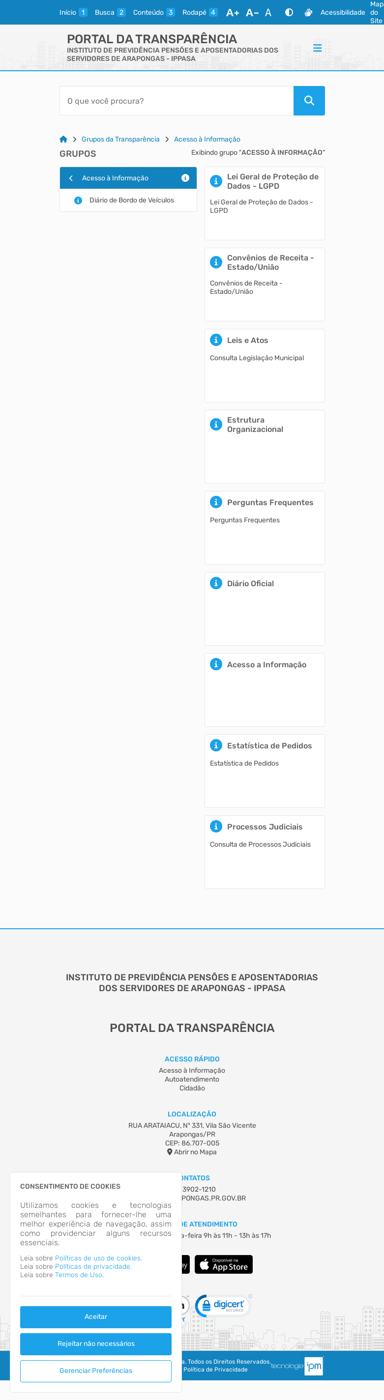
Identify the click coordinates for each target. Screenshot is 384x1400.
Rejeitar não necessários (96, 1344)
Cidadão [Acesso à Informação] (192, 1088)
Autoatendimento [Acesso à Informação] (192, 1079)
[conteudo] (154, 12)
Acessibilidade (343, 12)
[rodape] (200, 12)
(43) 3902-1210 (192, 1189)
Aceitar (96, 1317)
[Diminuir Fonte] (252, 12)
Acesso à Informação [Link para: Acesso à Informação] (207, 139)
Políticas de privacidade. (93, 1266)
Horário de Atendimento (192, 1224)
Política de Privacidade (215, 1369)
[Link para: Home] (63, 139)
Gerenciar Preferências (95, 1371)
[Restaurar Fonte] (271, 12)
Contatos (192, 1178)
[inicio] (73, 12)
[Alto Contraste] (289, 12)
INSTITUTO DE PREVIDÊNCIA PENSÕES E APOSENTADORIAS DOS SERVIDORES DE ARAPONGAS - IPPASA (172, 54)
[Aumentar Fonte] (232, 12)
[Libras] (308, 12)
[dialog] (96, 1282)
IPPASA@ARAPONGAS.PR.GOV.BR (192, 1198)
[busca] (110, 12)
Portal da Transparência (152, 39)
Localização (192, 1114)
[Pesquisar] (309, 100)
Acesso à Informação (192, 1070)
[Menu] (317, 48)
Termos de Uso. (79, 1275)
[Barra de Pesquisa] (176, 100)
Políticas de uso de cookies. (98, 1258)
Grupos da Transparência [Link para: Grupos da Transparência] (121, 139)
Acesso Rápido (192, 1059)
